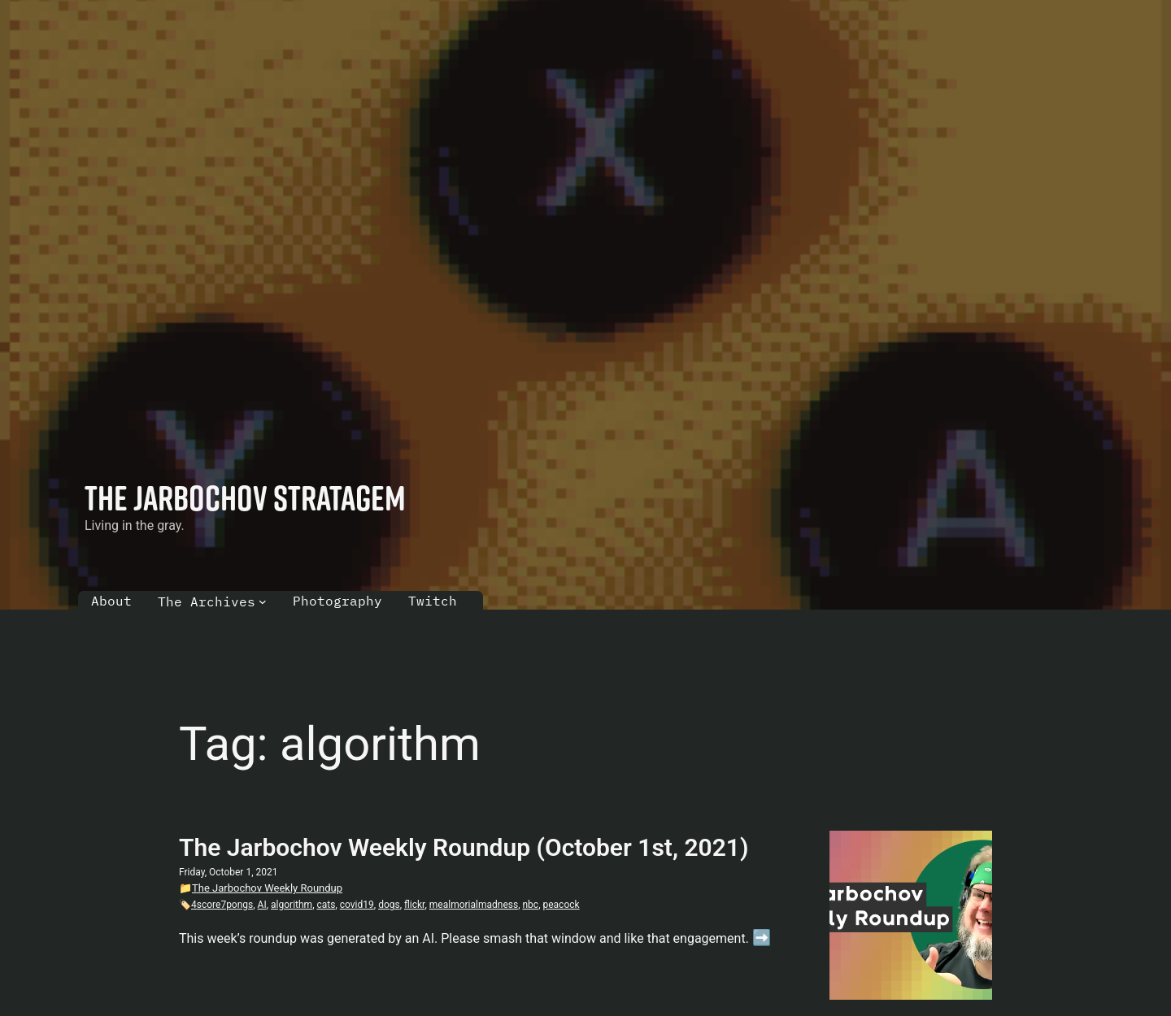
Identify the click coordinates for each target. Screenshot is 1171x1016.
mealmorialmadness (473, 904)
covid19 (357, 904)
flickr (414, 904)
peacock (560, 904)
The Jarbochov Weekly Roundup (267, 888)
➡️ (761, 937)
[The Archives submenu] (263, 601)
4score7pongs (222, 904)
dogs (389, 904)
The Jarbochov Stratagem (245, 497)
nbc (530, 904)
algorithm (291, 904)
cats (325, 904)
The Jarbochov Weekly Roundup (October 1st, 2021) (463, 847)
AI (262, 904)
